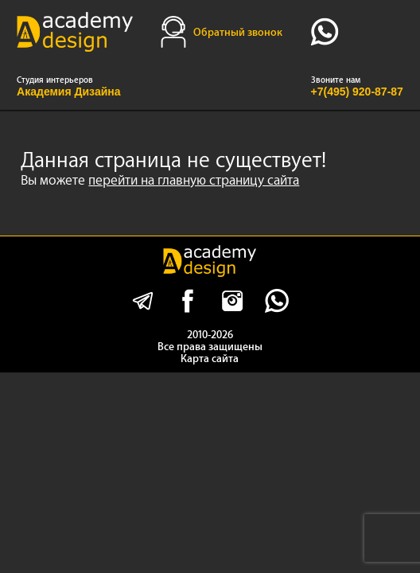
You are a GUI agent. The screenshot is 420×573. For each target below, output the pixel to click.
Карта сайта (210, 358)
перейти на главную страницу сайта (193, 180)
